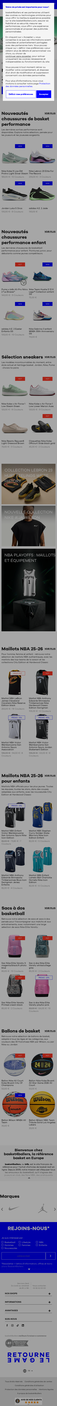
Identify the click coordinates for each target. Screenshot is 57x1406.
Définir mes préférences (21, 94)
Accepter (43, 94)
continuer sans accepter (18, 56)
